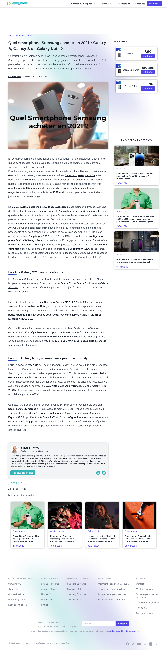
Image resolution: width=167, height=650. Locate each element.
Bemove (68, 643)
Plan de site (141, 608)
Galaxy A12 (71, 175)
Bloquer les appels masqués (112, 594)
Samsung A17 (14, 583)
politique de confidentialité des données (123, 631)
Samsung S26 (74, 589)
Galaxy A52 (26, 179)
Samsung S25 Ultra (76, 594)
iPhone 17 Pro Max (50, 583)
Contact (140, 583)
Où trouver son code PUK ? (111, 599)
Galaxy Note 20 (52, 385)
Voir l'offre (148, 56)
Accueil (11, 36)
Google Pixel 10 (16, 594)
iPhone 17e (46, 599)
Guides (29, 36)
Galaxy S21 (66, 283)
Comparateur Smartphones (83, 3)
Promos (154, 3)
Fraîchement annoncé (20, 223)
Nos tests (124, 3)
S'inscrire (122, 623)
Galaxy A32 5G (86, 175)
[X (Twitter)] (98, 473)
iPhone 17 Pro (48, 589)
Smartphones (17, 482)
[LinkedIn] (104, 473)
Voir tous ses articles (23, 473)
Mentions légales (144, 589)
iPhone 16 (46, 604)
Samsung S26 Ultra (76, 583)
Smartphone (20, 36)
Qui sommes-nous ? (146, 613)
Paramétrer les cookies (147, 602)
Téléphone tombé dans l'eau (112, 589)
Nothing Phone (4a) (18, 604)
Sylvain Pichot (14, 77)
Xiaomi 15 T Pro (16, 589)
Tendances (139, 3)
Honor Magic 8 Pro (17, 599)
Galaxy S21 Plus (85, 283)
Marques (108, 3)
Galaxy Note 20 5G (75, 385)
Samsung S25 (74, 599)
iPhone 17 (46, 594)
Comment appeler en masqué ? (113, 583)
